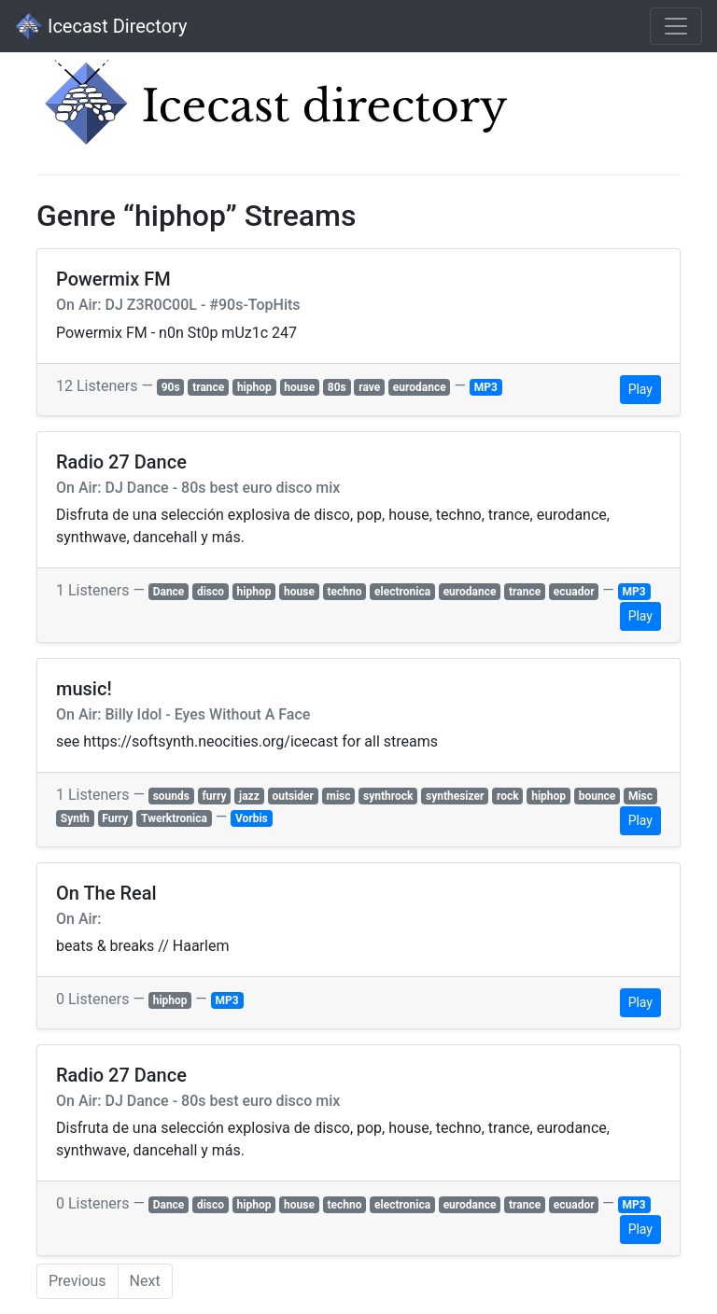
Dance (169, 591)
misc (338, 796)
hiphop (254, 387)
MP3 (486, 387)
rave (369, 387)
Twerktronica (174, 818)
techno (344, 591)
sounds (171, 796)
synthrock (388, 796)
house (299, 387)
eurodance (419, 387)
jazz (249, 796)
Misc (640, 796)
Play (640, 389)
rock (508, 796)
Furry (115, 818)
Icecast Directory (101, 26)
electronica (402, 591)
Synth (75, 818)
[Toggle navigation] (676, 26)
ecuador (574, 591)
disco (210, 591)
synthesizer (455, 796)
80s (337, 387)
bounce (597, 796)
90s (171, 387)
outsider (293, 796)
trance (208, 387)
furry (215, 796)
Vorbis (251, 818)
